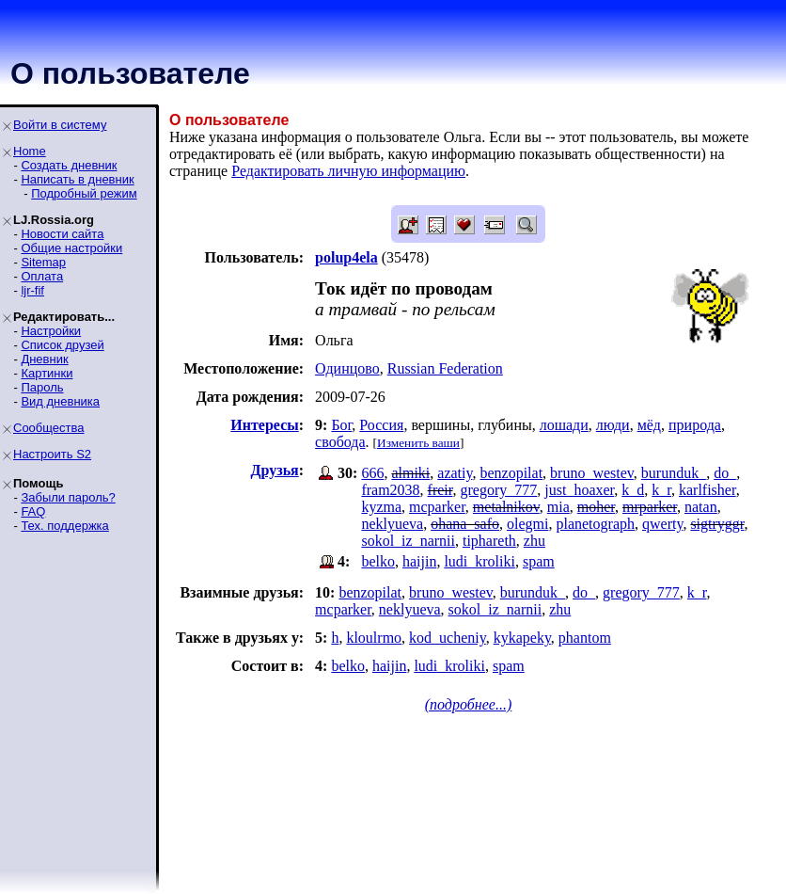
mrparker (649, 507)
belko (378, 561)
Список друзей (62, 345)
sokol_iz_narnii (408, 541)
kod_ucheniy (447, 638)
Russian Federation (445, 368)
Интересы (264, 425)
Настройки (51, 331)
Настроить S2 (52, 454)
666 (372, 473)
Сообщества (49, 428)
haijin (419, 561)
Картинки (46, 373)
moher (596, 507)
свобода (340, 442)
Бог (341, 425)
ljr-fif (32, 290)
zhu (534, 541)
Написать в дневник (77, 179)
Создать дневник (69, 165)
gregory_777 (499, 490)
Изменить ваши (418, 443)
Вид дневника (60, 401)
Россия (381, 425)
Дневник (44, 359)
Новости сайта (62, 234)
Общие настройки (71, 248)
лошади (564, 425)
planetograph (595, 524)
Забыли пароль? (68, 497)
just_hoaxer (579, 490)
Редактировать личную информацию (348, 171)
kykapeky (522, 638)
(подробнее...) (468, 704)
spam (539, 561)
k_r (661, 490)
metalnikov (506, 507)
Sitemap (43, 262)
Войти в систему (59, 125)
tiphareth (489, 541)
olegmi (527, 524)
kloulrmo (373, 638)
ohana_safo (465, 524)
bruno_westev (592, 473)
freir (440, 490)
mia (558, 507)
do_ (725, 473)
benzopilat (510, 473)
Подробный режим (83, 193)
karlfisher (707, 490)
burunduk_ (673, 473)
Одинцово (347, 368)
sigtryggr (717, 524)
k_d (632, 490)
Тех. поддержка (64, 526)
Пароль (42, 387)
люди (613, 425)
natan (700, 507)
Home (29, 151)
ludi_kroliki (479, 561)
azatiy (454, 473)
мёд (649, 425)
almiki (410, 473)
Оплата (42, 276)
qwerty (662, 524)
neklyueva (392, 524)
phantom (584, 638)
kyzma (381, 507)
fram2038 (390, 490)
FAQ (33, 511)
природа (694, 425)
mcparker (437, 507)
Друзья (275, 470)
